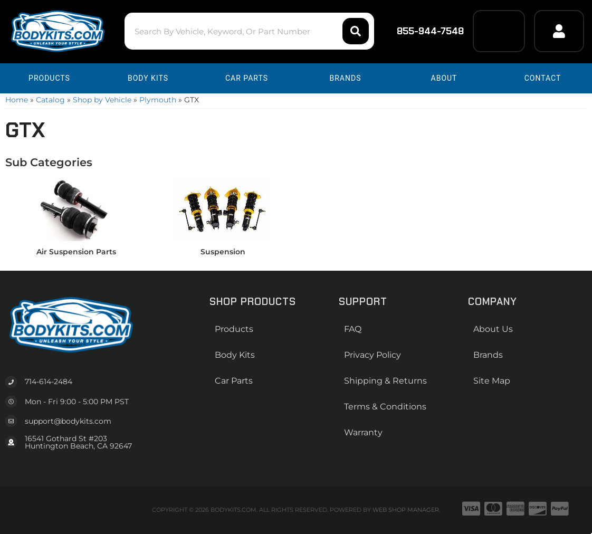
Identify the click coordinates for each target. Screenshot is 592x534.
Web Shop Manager (406, 509)
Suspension (222, 251)
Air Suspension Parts (76, 251)
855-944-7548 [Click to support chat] (423, 31)
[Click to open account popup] (559, 31)
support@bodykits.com (68, 421)
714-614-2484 (48, 381)
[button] (249, 31)
